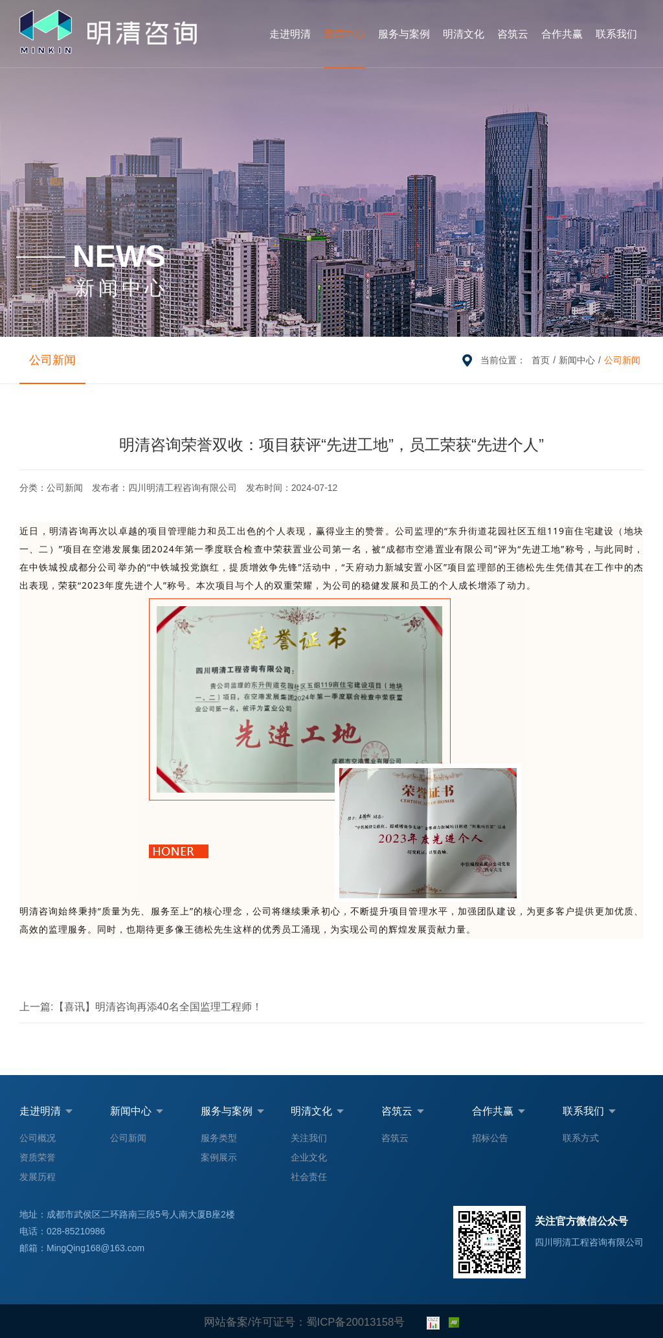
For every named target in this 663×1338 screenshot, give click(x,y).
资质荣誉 (37, 1157)
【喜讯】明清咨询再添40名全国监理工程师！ (125, 1006)
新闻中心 (344, 34)
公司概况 (37, 1138)
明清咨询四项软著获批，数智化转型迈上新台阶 (533, 1006)
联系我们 (616, 34)
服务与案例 (404, 34)
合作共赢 (562, 34)
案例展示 (219, 1157)
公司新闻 (45, 359)
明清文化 (463, 34)
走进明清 (290, 34)
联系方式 (581, 1138)
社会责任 (309, 1177)
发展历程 (37, 1177)
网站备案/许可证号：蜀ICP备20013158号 (304, 1321)
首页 (541, 360)
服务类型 (219, 1138)
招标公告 (490, 1138)
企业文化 (309, 1157)
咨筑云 (512, 34)
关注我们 (309, 1138)
